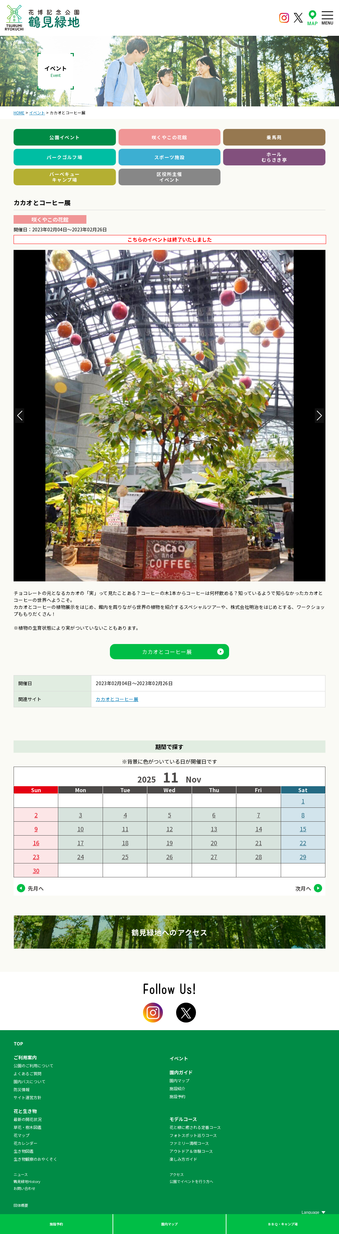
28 (258, 856)
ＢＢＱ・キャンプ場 (283, 1223)
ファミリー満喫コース (189, 1143)
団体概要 (21, 1205)
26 (169, 856)
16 (36, 842)
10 (80, 828)
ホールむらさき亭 (274, 157)
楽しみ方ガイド (183, 1159)
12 (169, 828)
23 (36, 856)
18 (125, 842)
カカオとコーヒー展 (167, 652)
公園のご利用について (33, 1065)
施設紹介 (177, 1088)
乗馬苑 (274, 137)
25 (125, 856)
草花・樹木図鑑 (27, 1127)
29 (303, 856)
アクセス (177, 1174)
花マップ (21, 1135)
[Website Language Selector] (313, 1212)
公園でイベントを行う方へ (191, 1181)
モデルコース (183, 1119)
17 (80, 842)
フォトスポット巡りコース (193, 1135)
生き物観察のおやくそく (35, 1159)
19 (169, 842)
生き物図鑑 (23, 1151)
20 (214, 842)
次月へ (303, 888)
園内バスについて (29, 1081)
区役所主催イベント (169, 177)
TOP (18, 1043)
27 (214, 856)
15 (303, 828)
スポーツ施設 (169, 157)
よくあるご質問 (27, 1073)
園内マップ (169, 1223)
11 (125, 828)
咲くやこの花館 (169, 137)
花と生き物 (25, 1111)
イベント (179, 1058)
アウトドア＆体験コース (191, 1151)
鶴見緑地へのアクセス (169, 932)
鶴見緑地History (27, 1181)
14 (258, 828)
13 (214, 828)
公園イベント (64, 137)
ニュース (21, 1174)
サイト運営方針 (27, 1097)
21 (258, 842)
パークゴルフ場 (64, 157)
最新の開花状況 (27, 1119)
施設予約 (56, 1223)
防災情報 (21, 1089)
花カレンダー (25, 1143)
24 (80, 856)
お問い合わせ (24, 1188)
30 (36, 870)
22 (303, 842)
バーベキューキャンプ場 (64, 177)
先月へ (36, 888)
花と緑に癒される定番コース (195, 1127)
